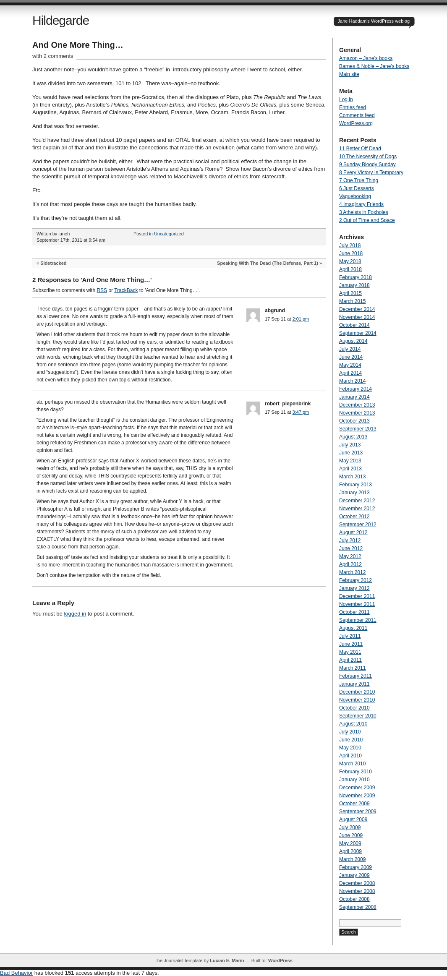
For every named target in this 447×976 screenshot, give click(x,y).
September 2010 (357, 716)
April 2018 (350, 269)
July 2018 (350, 245)
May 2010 (350, 748)
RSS (102, 290)
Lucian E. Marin (227, 960)
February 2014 (355, 389)
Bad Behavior (16, 973)
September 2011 (357, 620)
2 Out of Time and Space (367, 220)
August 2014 (353, 341)
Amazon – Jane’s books (365, 58)
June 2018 (351, 253)
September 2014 (357, 333)
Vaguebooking (355, 196)
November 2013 (357, 413)
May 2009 (350, 843)
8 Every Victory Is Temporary (371, 172)
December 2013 (357, 405)
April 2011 (350, 660)
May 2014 (350, 365)
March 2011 (352, 668)
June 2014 (351, 357)
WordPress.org (356, 123)
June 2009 (351, 835)
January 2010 (354, 780)
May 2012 (350, 556)
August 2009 (353, 819)
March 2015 (352, 301)
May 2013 (350, 461)
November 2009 (357, 796)
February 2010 (355, 772)
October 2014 (354, 325)
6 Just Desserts (356, 188)
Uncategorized (169, 233)
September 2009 (357, 811)
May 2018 (350, 261)
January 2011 (354, 684)
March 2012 (352, 572)
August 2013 (353, 437)
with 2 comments (52, 56)
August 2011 (353, 628)
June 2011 (351, 644)
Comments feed (357, 115)
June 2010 (351, 740)
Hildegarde (60, 20)
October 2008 (354, 899)
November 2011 (357, 604)
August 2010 (353, 724)
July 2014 (350, 349)
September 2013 (357, 429)
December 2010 (357, 692)
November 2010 (357, 700)
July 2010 (350, 732)
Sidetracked (53, 263)
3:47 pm (300, 412)
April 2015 (350, 293)
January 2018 (354, 285)
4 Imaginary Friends (361, 204)
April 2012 (350, 564)
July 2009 (350, 827)
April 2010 (350, 756)
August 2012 (353, 532)
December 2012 (357, 501)
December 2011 (357, 596)
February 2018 (355, 277)
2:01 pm (300, 318)
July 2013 (350, 445)
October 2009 (354, 803)
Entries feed (352, 107)
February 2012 (355, 580)
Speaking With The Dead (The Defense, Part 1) (267, 263)
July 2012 (350, 540)
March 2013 (352, 477)
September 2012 (357, 524)
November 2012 (357, 508)
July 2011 (350, 636)
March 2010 (352, 764)
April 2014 (350, 373)
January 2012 (354, 588)
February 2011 (355, 676)
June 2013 (351, 453)
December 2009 (357, 788)
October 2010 (354, 708)
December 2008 (357, 883)
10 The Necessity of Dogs (368, 156)
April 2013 (350, 469)
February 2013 (355, 485)
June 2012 (351, 548)
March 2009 (352, 859)
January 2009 (354, 875)
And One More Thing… (77, 45)
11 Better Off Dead (360, 148)
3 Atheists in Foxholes (363, 212)
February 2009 (355, 867)
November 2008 (357, 891)
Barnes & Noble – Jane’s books (374, 66)
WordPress (280, 960)
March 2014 (352, 381)
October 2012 (354, 516)
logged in (75, 614)
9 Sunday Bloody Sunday (367, 164)
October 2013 (354, 421)
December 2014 (357, 309)
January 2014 (354, 397)
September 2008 (357, 907)
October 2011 (354, 612)
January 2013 (354, 493)
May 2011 (350, 652)
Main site (349, 74)
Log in (346, 99)
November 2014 (357, 317)
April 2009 (350, 851)
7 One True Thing (358, 180)
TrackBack (126, 290)
